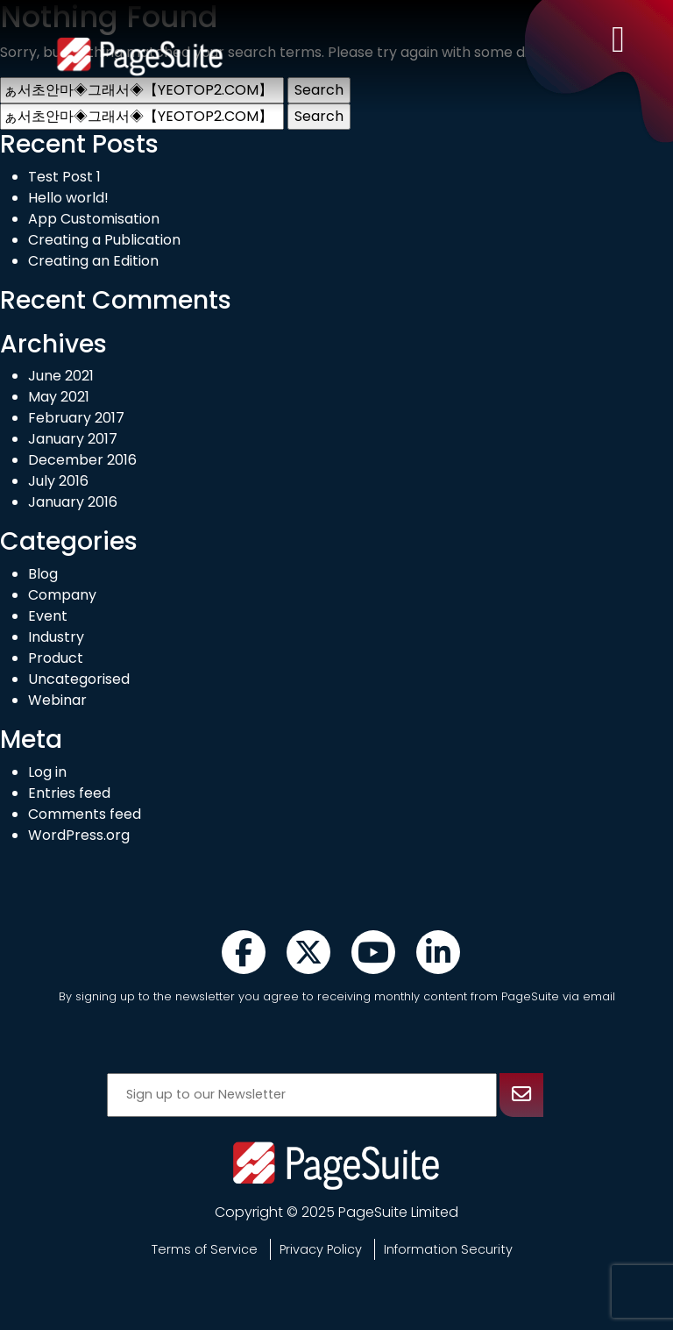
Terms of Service (205, 1249)
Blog (43, 574)
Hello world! (68, 198)
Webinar (57, 700)
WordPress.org (79, 835)
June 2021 (61, 376)
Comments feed (84, 814)
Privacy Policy (321, 1249)
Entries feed (69, 793)
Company (62, 595)
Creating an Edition (93, 261)
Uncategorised (79, 679)
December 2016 (82, 460)
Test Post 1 (64, 177)
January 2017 (72, 439)
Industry (56, 637)
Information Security (448, 1249)
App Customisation (93, 219)
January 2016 (72, 502)
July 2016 (58, 481)
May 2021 (58, 397)
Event (47, 616)
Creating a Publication (104, 240)
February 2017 (76, 418)
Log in (47, 772)
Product (55, 658)
